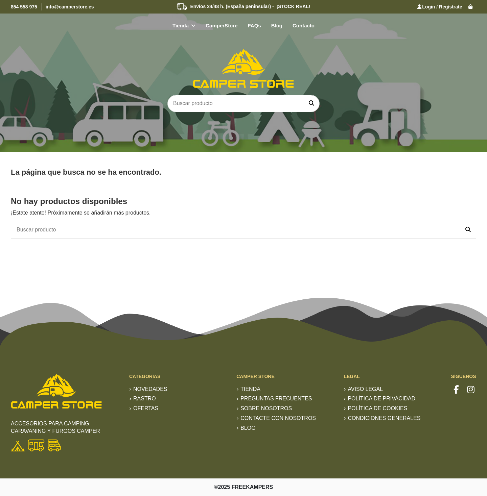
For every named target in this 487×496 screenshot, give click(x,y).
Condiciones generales (384, 418)
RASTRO (144, 398)
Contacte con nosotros (278, 418)
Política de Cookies (377, 408)
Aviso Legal (365, 389)
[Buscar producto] (311, 104)
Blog (247, 428)
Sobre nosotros (266, 408)
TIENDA (250, 389)
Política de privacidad (381, 398)
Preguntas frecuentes (276, 398)
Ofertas (145, 408)
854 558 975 (24, 6)
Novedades (150, 389)
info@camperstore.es (70, 6)
